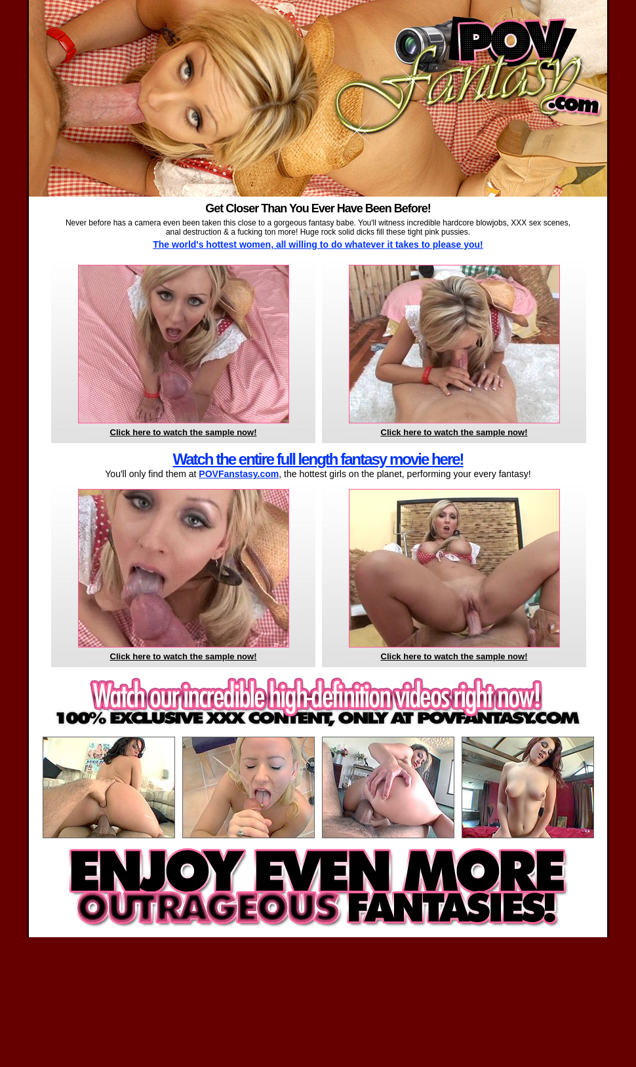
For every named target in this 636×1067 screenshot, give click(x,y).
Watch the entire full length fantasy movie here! (317, 459)
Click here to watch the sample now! (183, 432)
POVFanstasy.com (239, 474)
